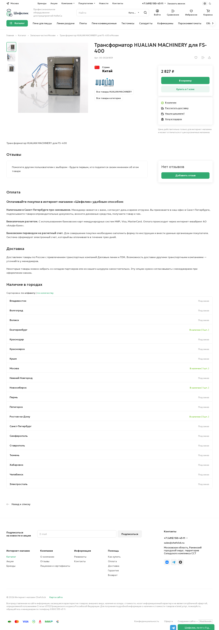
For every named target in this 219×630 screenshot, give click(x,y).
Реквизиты (80, 556)
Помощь (113, 550)
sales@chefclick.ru (174, 542)
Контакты (80, 561)
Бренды (10, 565)
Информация (82, 550)
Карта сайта (56, 597)
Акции (10, 561)
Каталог (11, 556)
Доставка (113, 565)
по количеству (45, 293)
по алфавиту (28, 293)
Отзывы (44, 561)
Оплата (112, 561)
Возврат (113, 575)
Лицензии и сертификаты (55, 565)
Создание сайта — (195, 621)
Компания (46, 550)
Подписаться (129, 534)
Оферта (168, 621)
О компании (47, 556)
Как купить (114, 556)
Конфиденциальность (146, 621)
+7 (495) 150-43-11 (152, 3)
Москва (14, 368)
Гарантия (113, 570)
